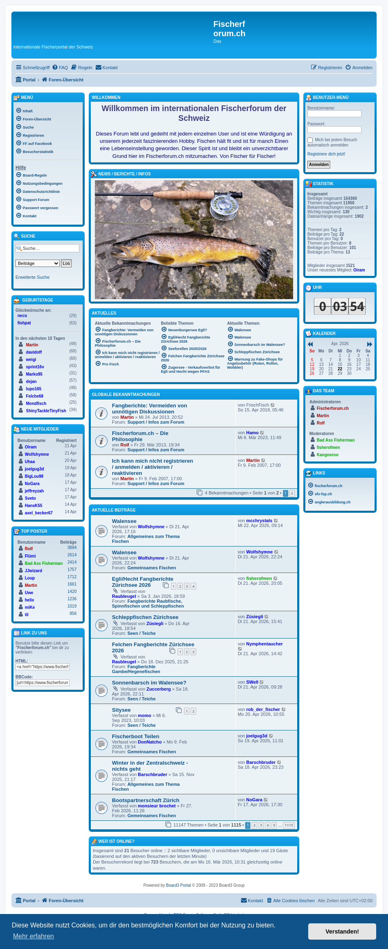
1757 (72, 569)
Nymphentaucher (264, 643)
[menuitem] (60, 67)
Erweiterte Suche (32, 277)
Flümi (30, 556)
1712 (72, 577)
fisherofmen (259, 578)
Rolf (125, 444)
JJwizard (33, 571)
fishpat (24, 323)
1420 (72, 591)
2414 (72, 562)
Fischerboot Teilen (135, 736)
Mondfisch (36, 403)
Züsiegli (155, 623)
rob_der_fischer (263, 709)
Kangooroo (327, 455)
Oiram (31, 447)
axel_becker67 (39, 513)
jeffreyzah (34, 491)
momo (144, 715)
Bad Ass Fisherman (44, 563)
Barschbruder (152, 774)
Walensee (124, 521)
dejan (31, 381)
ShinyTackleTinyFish (46, 411)
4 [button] (268, 825)
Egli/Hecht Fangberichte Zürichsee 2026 (142, 582)
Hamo (252, 432)
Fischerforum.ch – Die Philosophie (140, 436)
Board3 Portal (178, 885)
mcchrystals (259, 520)
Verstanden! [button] (342, 931)
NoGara (254, 799)
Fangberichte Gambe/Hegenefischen (136, 669)
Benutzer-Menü (327, 98)
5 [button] (274, 825)
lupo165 (34, 389)
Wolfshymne (151, 526)
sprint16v (35, 367)
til (26, 614)
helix (29, 600)
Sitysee (121, 710)
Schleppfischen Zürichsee (145, 617)
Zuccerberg (159, 689)
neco (22, 315)
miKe (30, 607)
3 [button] (261, 825)
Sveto (30, 498)
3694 (72, 547)
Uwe (29, 592)
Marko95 (34, 374)
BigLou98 (34, 476)
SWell (252, 682)
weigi (31, 359)
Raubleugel (124, 596)
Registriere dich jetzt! (326, 154)
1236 (72, 599)
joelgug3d (256, 735)
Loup (30, 578)
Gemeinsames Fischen (151, 567)
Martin (127, 417)
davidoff (34, 352)
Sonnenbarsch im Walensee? (149, 683)
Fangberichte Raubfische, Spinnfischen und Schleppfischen (148, 603)
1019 (72, 606)
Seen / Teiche (141, 633)
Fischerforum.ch (333, 408)
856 (73, 613)
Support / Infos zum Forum (155, 422)
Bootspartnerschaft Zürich (146, 800)
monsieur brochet (157, 805)
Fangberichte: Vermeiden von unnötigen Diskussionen (149, 408)
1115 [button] (289, 825)
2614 (72, 555)
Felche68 (35, 396)
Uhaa (30, 461)
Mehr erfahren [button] (33, 936)
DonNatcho (150, 741)
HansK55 (33, 505)
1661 (72, 584)
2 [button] (292, 493)
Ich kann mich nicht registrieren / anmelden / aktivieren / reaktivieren (152, 467)
